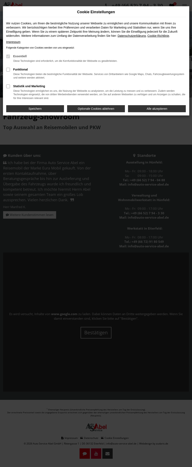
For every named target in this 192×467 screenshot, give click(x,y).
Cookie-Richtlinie (158, 35)
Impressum (13, 42)
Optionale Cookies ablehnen (96, 108)
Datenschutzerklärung (132, 35)
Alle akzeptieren (157, 108)
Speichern (35, 108)
